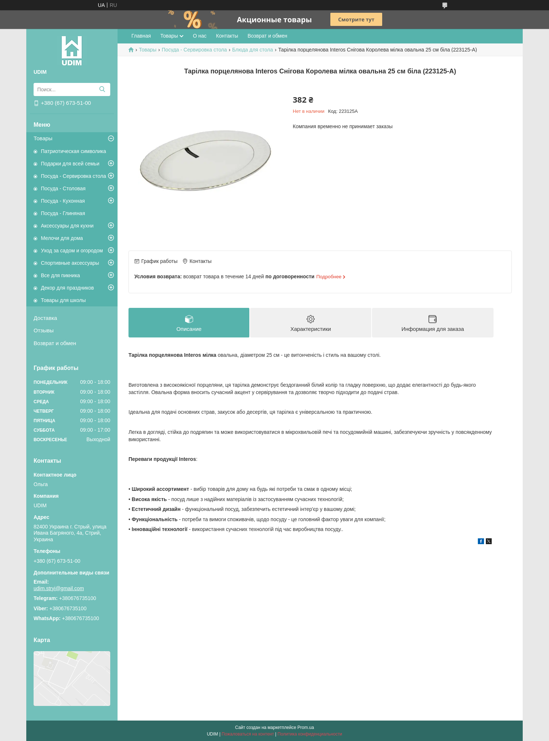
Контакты (227, 36)
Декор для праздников (67, 288)
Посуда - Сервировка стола (73, 176)
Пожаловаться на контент (248, 734)
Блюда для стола (252, 49)
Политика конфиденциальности (309, 734)
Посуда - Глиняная (63, 213)
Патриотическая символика (73, 151)
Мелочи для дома (62, 238)
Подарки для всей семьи (70, 164)
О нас (199, 36)
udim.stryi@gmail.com (59, 588)
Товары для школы (63, 300)
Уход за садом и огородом (72, 250)
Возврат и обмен (55, 343)
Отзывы (44, 330)
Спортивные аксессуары (70, 263)
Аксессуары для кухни (67, 226)
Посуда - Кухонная (63, 201)
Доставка (45, 318)
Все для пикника (60, 275)
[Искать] (102, 89)
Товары (43, 138)
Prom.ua (305, 727)
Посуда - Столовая (63, 188)
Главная (141, 36)
